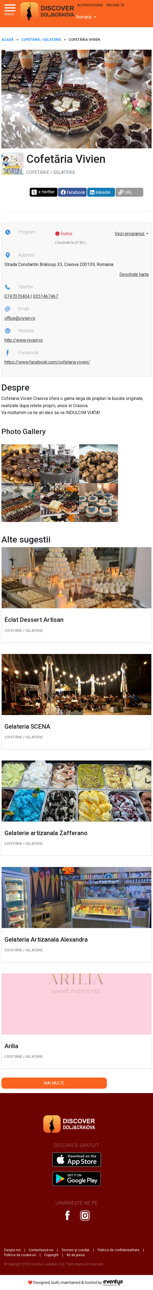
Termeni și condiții (75, 1250)
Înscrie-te (115, 5)
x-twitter (43, 192)
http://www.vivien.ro (23, 340)
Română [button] (84, 17)
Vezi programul (130, 233)
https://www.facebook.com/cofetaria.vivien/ (47, 362)
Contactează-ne (41, 1250)
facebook (73, 192)
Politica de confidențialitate (118, 1250)
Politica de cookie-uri (20, 1255)
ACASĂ (7, 39)
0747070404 (17, 296)
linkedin (100, 192)
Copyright (51, 1255)
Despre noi (12, 1250)
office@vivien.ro (19, 318)
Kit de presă (76, 1255)
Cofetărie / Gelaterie (41, 39)
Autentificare (90, 5)
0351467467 (45, 296)
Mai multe (54, 1083)
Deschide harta (134, 274)
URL (125, 192)
